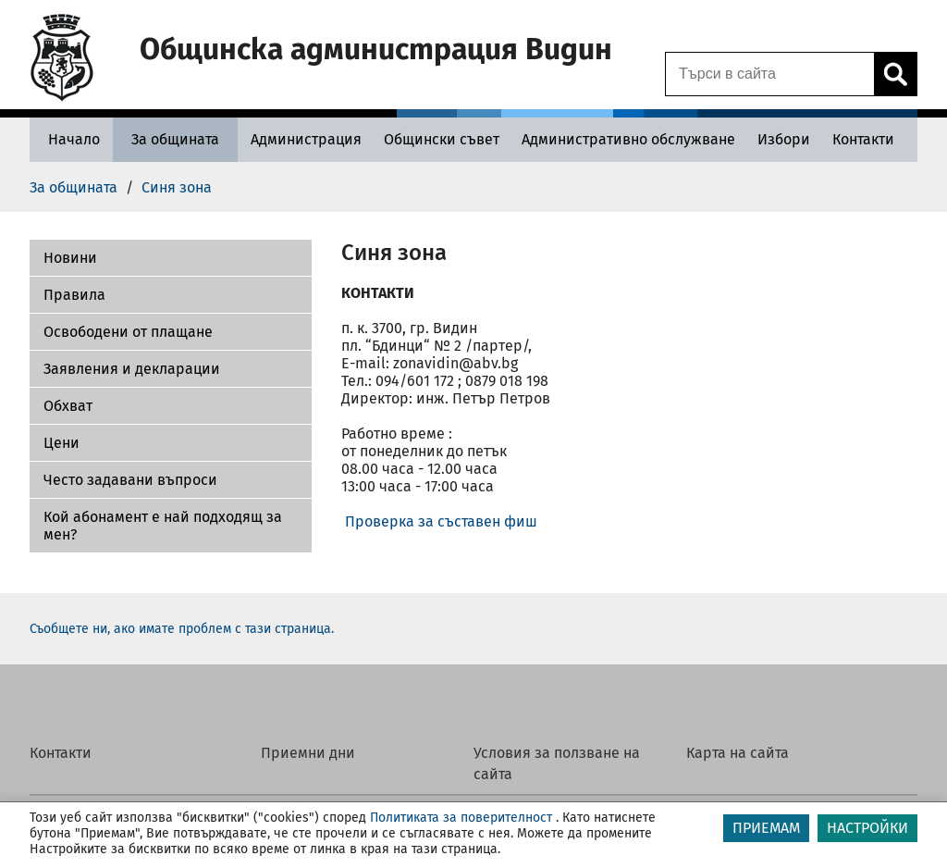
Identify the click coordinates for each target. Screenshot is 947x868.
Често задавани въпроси (130, 480)
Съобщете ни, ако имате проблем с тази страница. (182, 629)
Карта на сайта (737, 753)
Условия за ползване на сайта (557, 763)
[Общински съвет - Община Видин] (442, 139)
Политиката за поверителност (461, 817)
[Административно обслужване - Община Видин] (628, 139)
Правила (74, 295)
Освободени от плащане (128, 332)
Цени (61, 443)
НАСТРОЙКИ (867, 828)
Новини (70, 258)
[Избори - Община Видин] (783, 139)
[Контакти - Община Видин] (863, 139)
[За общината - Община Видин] (175, 139)
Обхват (67, 406)
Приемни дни (308, 753)
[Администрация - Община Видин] (306, 139)
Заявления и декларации (131, 369)
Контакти (61, 753)
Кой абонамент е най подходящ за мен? (162, 525)
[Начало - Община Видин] (69, 139)
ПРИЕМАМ (766, 828)
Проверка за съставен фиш (441, 521)
